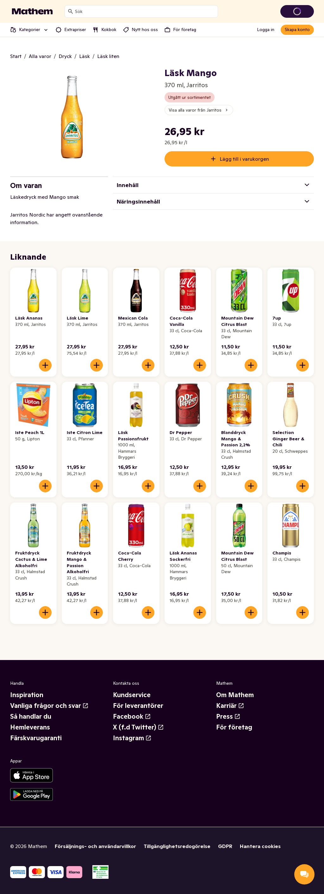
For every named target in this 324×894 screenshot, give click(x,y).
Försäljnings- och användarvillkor (95, 846)
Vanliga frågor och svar (49, 706)
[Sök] (70, 11)
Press (228, 716)
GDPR (225, 846)
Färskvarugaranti (36, 738)
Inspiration (26, 695)
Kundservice (132, 695)
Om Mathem (235, 695)
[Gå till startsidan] (32, 11)
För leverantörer (138, 706)
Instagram (132, 738)
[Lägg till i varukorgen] (45, 365)
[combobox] (145, 11)
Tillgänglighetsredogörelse (177, 846)
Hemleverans (30, 727)
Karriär (230, 706)
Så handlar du (30, 716)
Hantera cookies (260, 846)
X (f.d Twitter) (138, 727)
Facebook (132, 716)
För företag (234, 727)
